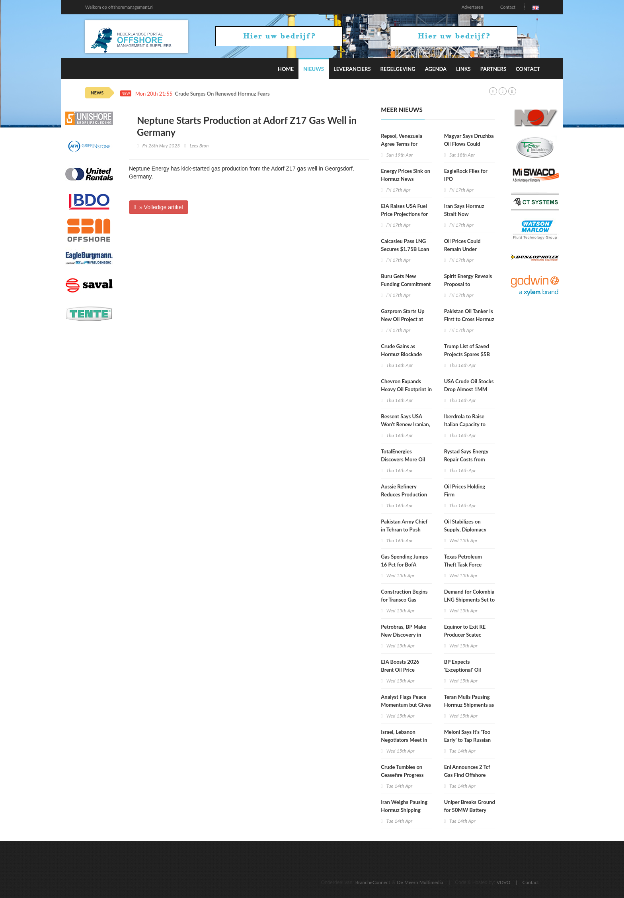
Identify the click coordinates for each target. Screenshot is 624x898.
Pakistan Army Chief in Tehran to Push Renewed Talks (404, 529)
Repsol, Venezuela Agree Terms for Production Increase (404, 144)
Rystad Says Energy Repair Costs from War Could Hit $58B (467, 459)
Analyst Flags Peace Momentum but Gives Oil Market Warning (406, 705)
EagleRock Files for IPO (466, 175)
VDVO (504, 882)
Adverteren (472, 7)
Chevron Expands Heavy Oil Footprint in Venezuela (406, 389)
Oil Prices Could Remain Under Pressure (462, 249)
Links (463, 69)
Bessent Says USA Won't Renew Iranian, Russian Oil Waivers (405, 424)
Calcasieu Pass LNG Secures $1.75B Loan (405, 245)
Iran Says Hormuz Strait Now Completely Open (464, 214)
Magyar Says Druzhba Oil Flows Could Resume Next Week (469, 144)
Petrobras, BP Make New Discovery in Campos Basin (403, 635)
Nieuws (313, 69)
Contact (507, 7)
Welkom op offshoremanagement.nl (119, 7)
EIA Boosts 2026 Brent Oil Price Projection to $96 (401, 670)
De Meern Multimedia (420, 882)
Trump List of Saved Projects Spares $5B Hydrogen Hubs (467, 354)
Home (286, 69)
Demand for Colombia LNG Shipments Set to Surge (469, 599)
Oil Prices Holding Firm (465, 490)
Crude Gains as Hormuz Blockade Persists (401, 354)
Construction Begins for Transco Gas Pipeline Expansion (404, 599)
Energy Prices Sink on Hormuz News (405, 175)
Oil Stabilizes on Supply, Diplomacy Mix (465, 529)
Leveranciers (352, 69)
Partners (493, 69)
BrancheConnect (372, 882)
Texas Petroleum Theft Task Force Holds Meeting (463, 564)
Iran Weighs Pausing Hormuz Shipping (404, 806)
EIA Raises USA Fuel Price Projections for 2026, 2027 (404, 214)
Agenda (436, 69)
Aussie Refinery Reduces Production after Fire (404, 494)
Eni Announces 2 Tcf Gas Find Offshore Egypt (467, 775)
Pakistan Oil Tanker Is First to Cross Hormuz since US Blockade (469, 319)
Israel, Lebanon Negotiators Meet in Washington (404, 740)
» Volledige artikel (158, 207)
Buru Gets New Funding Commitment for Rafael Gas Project (406, 284)
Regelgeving (397, 69)
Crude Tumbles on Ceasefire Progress (402, 771)
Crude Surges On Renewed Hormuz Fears (222, 94)
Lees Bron (199, 146)
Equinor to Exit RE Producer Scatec (465, 631)
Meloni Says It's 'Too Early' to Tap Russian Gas (467, 740)
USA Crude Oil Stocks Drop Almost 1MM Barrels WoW (469, 389)
